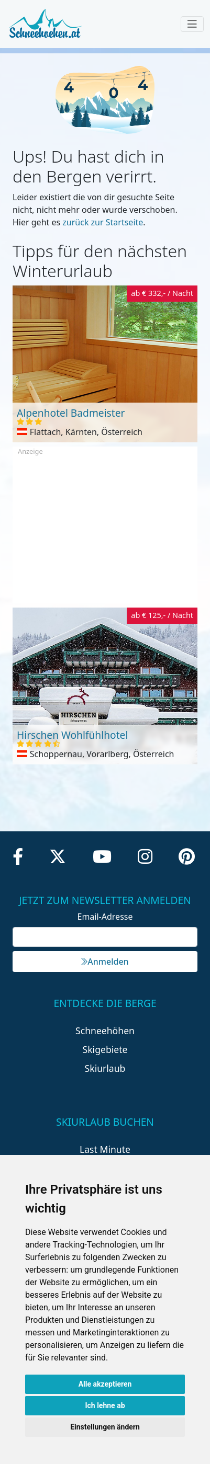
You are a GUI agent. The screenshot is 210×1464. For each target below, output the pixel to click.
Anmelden (104, 961)
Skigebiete (105, 1049)
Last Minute (105, 1149)
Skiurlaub (105, 1068)
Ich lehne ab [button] (105, 1405)
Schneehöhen (105, 1030)
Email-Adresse (105, 916)
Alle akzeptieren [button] (105, 1384)
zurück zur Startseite (102, 222)
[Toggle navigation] (192, 24)
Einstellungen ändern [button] (105, 1427)
